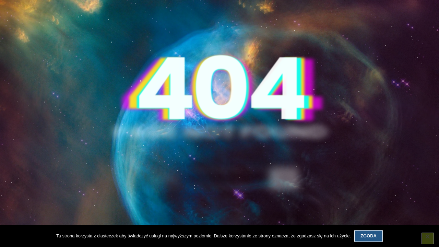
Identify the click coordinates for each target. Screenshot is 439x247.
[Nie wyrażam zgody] (428, 238)
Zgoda (368, 235)
